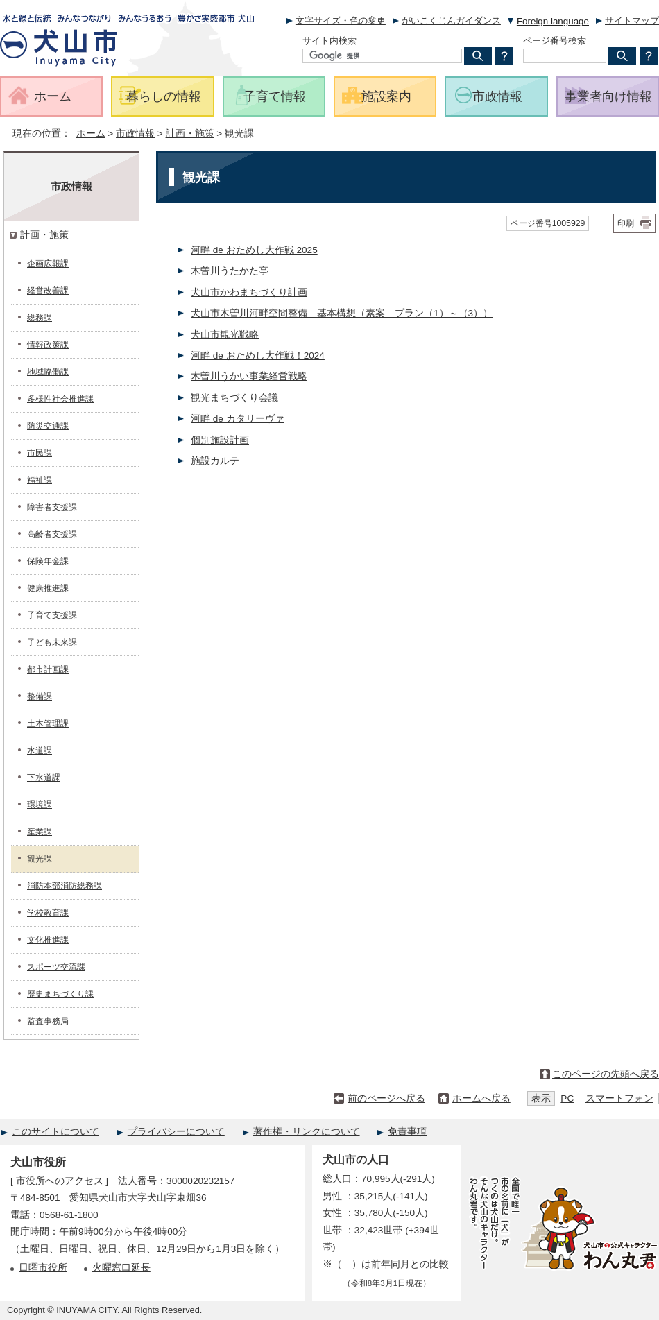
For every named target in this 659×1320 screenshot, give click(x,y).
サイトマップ (632, 20)
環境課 (39, 804)
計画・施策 (190, 133)
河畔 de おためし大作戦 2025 (254, 250)
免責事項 (407, 1131)
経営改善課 (48, 290)
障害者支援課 (52, 507)
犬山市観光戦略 (225, 334)
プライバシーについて (176, 1131)
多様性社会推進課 (60, 399)
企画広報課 (48, 263)
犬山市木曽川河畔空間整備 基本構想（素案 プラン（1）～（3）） (342, 313)
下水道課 (43, 777)
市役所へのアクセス (59, 1181)
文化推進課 (48, 940)
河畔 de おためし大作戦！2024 (258, 355)
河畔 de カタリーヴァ (237, 418)
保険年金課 (48, 561)
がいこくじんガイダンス (451, 20)
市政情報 (135, 133)
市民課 (39, 453)
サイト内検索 (329, 40)
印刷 (625, 223)
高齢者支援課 (52, 534)
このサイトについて (55, 1131)
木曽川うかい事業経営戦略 (249, 376)
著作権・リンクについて (306, 1131)
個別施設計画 (220, 440)
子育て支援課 (52, 615)
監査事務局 (48, 1021)
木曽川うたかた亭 (229, 271)
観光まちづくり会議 (234, 398)
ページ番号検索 (554, 40)
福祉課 (39, 480)
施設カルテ (215, 461)
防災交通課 (48, 426)
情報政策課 (48, 345)
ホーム (90, 133)
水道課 (39, 750)
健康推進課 (48, 588)
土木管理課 (48, 723)
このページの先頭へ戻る (605, 1074)
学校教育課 (48, 913)
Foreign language (553, 21)
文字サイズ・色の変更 (341, 20)
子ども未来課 (52, 642)
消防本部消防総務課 (64, 886)
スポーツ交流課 (56, 967)
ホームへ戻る (481, 1098)
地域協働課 (48, 372)
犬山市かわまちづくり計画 (249, 292)
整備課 (39, 696)
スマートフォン (619, 1098)
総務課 (39, 318)
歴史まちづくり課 (60, 994)
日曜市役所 (43, 1267)
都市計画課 (48, 669)
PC (567, 1098)
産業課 (39, 832)
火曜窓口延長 (121, 1267)
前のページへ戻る (386, 1098)
